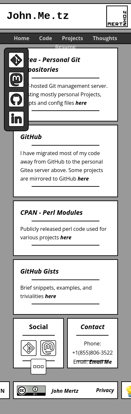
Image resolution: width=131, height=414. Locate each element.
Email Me (100, 361)
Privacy (105, 390)
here (81, 102)
